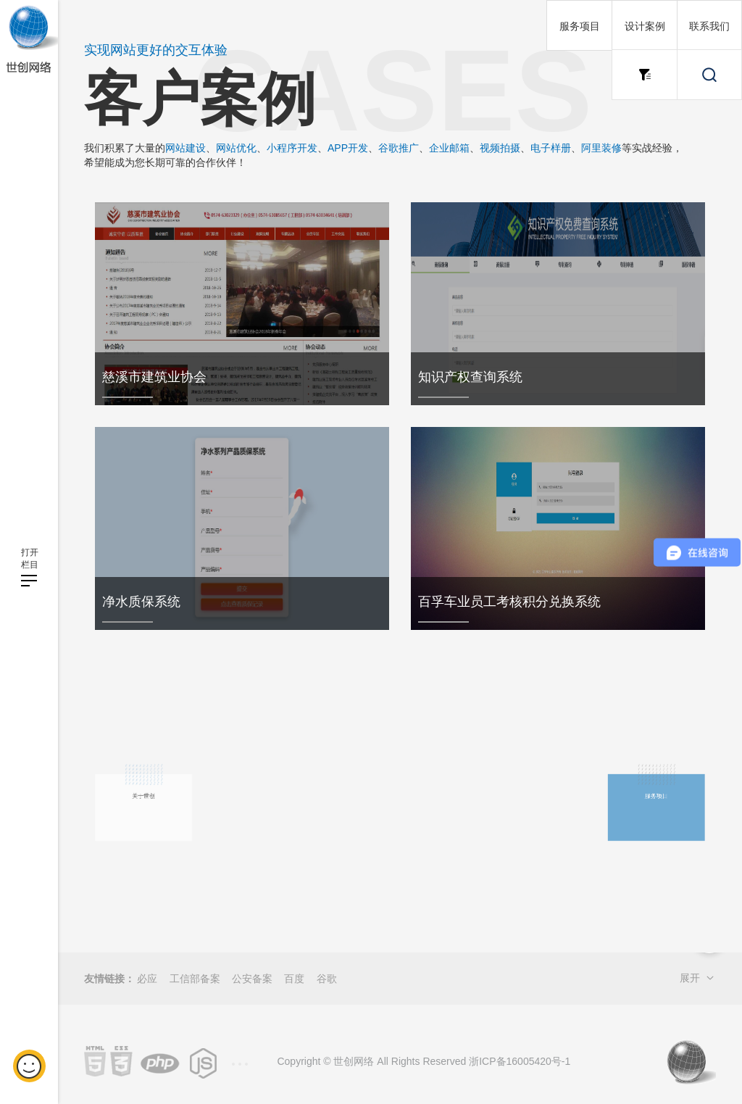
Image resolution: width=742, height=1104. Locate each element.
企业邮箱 (449, 148)
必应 (147, 978)
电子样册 (550, 148)
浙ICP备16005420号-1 (519, 1061)
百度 (294, 978)
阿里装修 (601, 148)
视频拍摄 (500, 148)
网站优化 (236, 148)
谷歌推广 (398, 148)
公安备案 (252, 978)
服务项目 (579, 26)
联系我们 (709, 26)
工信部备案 (195, 978)
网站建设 (185, 148)
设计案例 (645, 26)
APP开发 (348, 148)
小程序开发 (292, 148)
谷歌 (327, 978)
